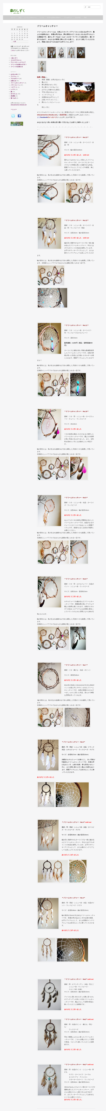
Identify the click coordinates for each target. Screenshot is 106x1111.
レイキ (42, 17)
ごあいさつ (14, 58)
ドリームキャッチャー (54, 17)
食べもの (13, 98)
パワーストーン (15, 85)
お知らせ (13, 80)
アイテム (13, 76)
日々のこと (14, 94)
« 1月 (14, 41)
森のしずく (14, 10)
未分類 (13, 96)
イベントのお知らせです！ (19, 64)
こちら (12, 50)
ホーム (13, 17)
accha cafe (14, 74)
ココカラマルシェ (16, 60)
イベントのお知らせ (17, 66)
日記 (20, 17)
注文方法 (78, 17)
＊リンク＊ (14, 109)
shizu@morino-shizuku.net (18, 105)
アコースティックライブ (18, 62)
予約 (85, 17)
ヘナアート (14, 87)
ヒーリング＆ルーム (30, 17)
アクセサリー (68, 17)
